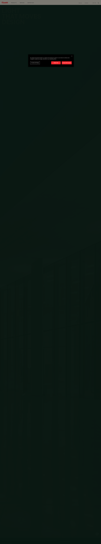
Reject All (56, 62)
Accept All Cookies (66, 62)
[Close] (71, 56)
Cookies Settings (35, 62)
